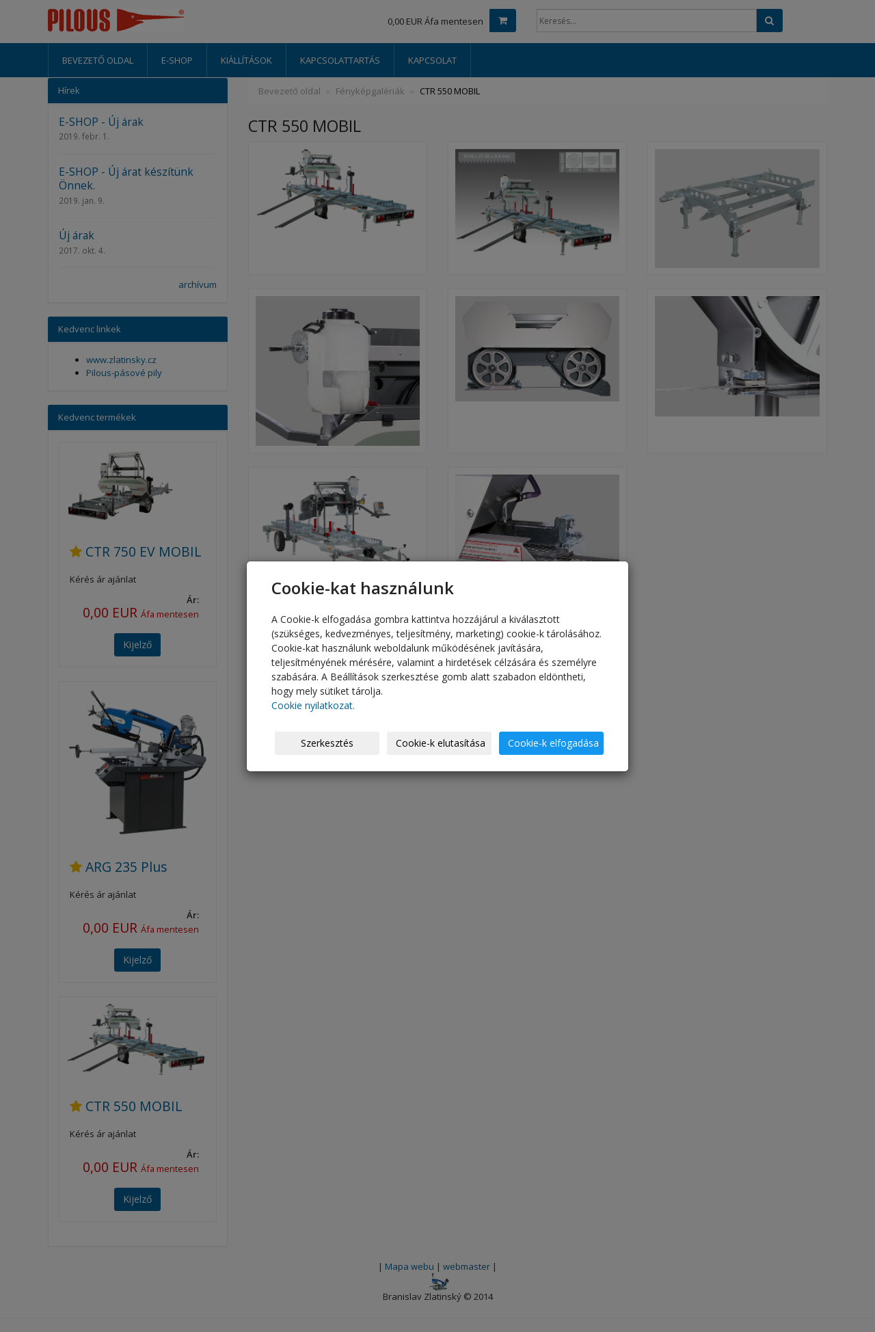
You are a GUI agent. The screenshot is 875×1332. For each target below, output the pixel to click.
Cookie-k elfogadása (553, 742)
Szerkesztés (327, 742)
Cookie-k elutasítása (440, 742)
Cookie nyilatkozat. (313, 705)
